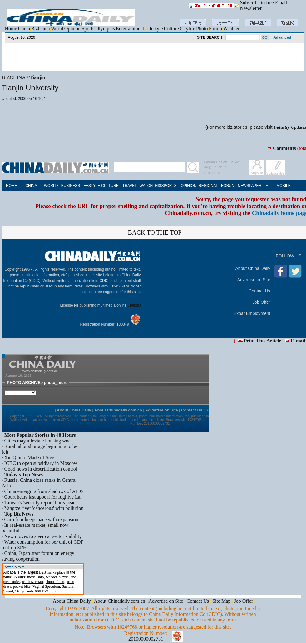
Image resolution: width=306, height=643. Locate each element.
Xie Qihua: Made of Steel (30, 457)
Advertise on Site (253, 279)
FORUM (228, 185)
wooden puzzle (57, 577)
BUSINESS (70, 185)
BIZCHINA (14, 77)
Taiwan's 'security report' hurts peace (41, 502)
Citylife (187, 28)
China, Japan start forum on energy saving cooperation (38, 556)
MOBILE (283, 185)
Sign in (221, 167)
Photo (202, 28)
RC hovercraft (32, 582)
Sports (87, 28)
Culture (171, 28)
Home (11, 28)
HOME (11, 185)
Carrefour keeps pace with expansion (41, 519)
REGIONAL (208, 185)
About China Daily (252, 268)
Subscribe (212, 173)
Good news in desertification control (40, 468)
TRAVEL (129, 185)
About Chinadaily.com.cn (119, 601)
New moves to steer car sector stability (43, 536)
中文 (208, 167)
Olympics (105, 28)
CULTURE (110, 185)
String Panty (24, 591)
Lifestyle (154, 28)
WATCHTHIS (149, 185)
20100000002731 (145, 638)
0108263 (134, 305)
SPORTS (168, 185)
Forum (215, 28)
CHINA (31, 185)
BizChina (40, 28)
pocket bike (22, 586)
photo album (54, 582)
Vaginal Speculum (46, 586)
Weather (231, 28)
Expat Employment (252, 313)
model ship (35, 577)
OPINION (189, 185)
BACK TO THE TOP (154, 232)
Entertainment (130, 28)
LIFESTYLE (90, 185)
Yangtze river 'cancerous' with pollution (44, 508)
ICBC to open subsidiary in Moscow (40, 463)
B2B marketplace (51, 572)
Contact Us (259, 290)
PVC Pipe (49, 591)
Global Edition (216, 162)
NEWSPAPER (248, 185)
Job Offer (261, 302)
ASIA (235, 162)
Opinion (72, 28)
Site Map (221, 601)
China (24, 28)
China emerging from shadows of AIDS (44, 491)
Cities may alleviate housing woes (38, 440)
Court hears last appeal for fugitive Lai (43, 497)
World (57, 28)
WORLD (51, 185)
